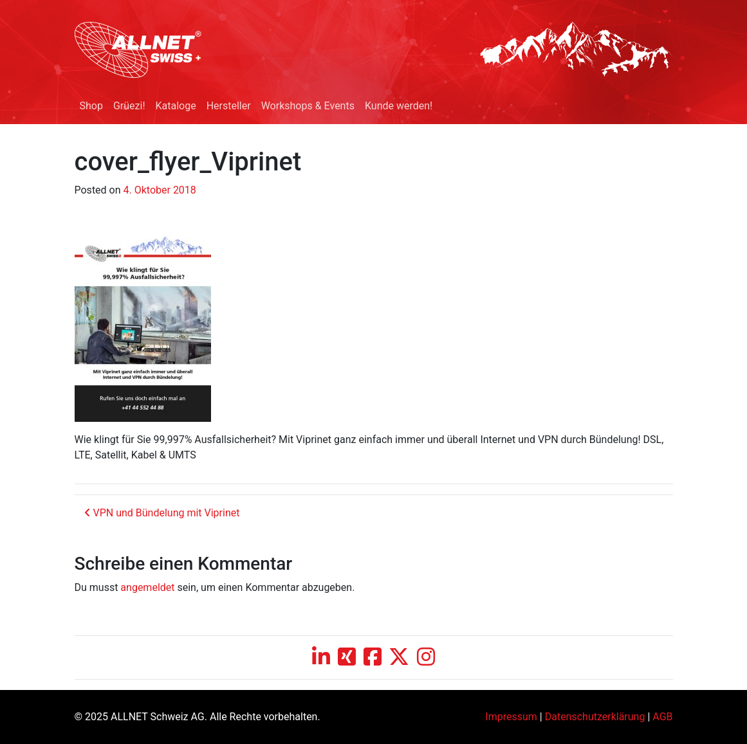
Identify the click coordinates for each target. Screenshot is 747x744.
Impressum (511, 717)
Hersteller (229, 106)
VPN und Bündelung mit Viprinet (162, 513)
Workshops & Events (308, 106)
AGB (662, 717)
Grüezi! (129, 106)
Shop (91, 106)
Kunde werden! (398, 106)
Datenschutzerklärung (595, 717)
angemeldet (147, 587)
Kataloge (176, 106)
